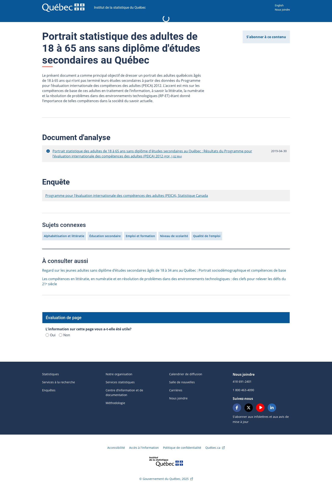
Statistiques (50, 374)
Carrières (175, 390)
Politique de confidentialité (182, 448)
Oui (50, 335)
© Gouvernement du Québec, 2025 (164, 479)
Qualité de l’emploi (206, 236)
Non (64, 335)
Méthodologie (115, 403)
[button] (48, 151)
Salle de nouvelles (182, 382)
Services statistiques (120, 382)
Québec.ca (212, 448)
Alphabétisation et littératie (64, 236)
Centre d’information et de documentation (124, 392)
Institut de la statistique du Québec (120, 8)
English (279, 5)
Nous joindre (282, 9)
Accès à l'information (144, 448)
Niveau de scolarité (174, 236)
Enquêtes (48, 390)
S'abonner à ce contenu (266, 37)
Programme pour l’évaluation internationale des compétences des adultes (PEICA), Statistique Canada (126, 195)
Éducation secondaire (105, 236)
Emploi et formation (140, 236)
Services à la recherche (58, 382)
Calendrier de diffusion (185, 374)
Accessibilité (116, 448)
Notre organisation (119, 374)
